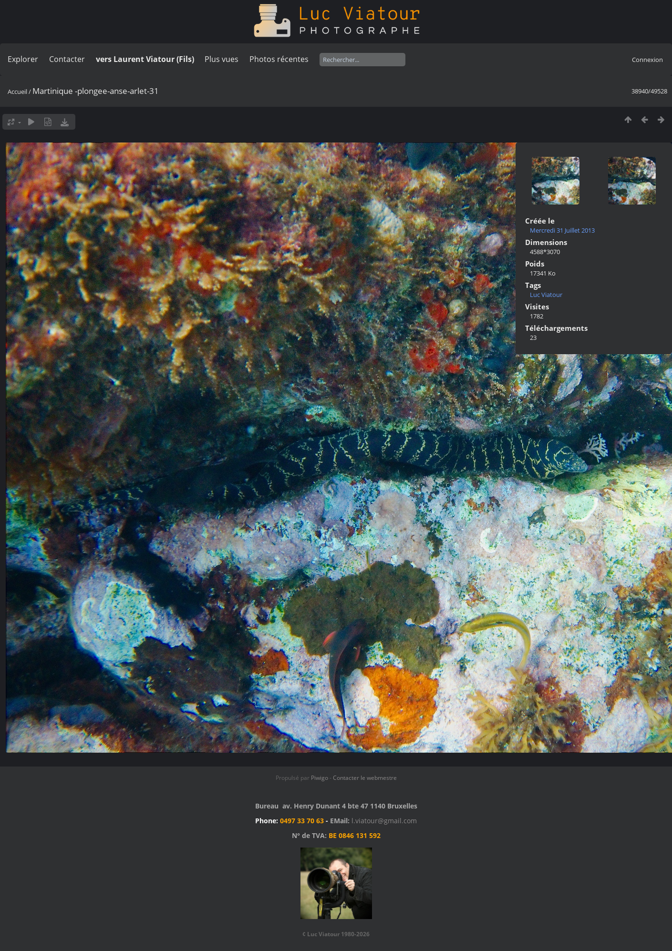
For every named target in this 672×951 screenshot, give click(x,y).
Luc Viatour (546, 294)
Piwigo (319, 778)
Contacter (67, 59)
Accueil (17, 91)
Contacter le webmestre (365, 778)
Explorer (23, 59)
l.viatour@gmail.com (384, 820)
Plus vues (221, 59)
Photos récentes (279, 59)
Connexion (647, 59)
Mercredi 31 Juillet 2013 (562, 230)
